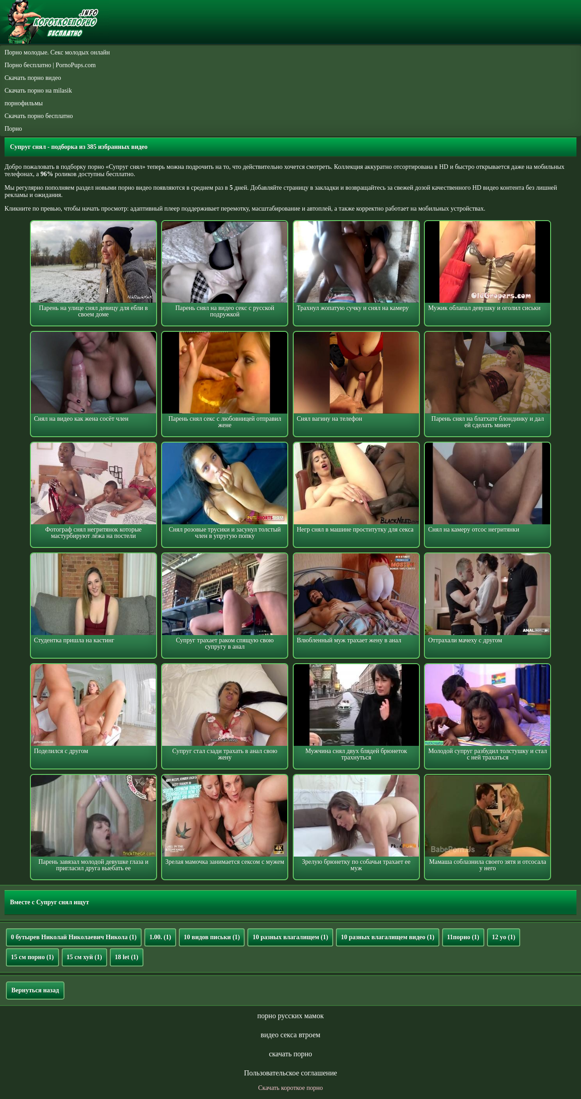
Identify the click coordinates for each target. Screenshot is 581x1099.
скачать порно (290, 1054)
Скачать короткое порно (290, 1087)
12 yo (503, 937)
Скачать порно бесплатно (39, 116)
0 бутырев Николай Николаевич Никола (74, 937)
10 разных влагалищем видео (387, 937)
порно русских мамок (290, 1016)
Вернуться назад (35, 990)
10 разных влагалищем (290, 937)
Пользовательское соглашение (290, 1073)
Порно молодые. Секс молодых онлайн (57, 52)
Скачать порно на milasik (38, 90)
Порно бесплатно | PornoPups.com (50, 65)
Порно (13, 128)
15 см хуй (84, 957)
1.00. (160, 937)
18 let (126, 957)
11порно (463, 937)
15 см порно (32, 957)
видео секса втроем (290, 1035)
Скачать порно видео (33, 77)
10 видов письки (212, 937)
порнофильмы (24, 103)
